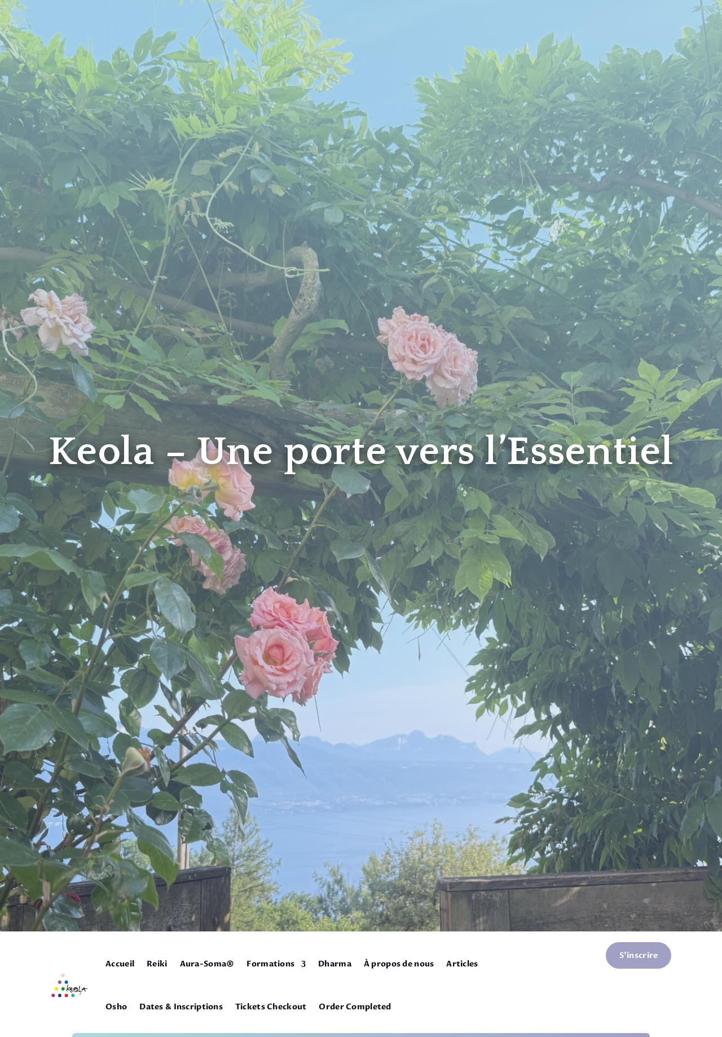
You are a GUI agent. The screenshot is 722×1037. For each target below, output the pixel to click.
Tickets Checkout (270, 1006)
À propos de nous (399, 964)
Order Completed (355, 1006)
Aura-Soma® (207, 964)
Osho (116, 1006)
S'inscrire (638, 955)
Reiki (157, 964)
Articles (462, 964)
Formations (270, 964)
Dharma (334, 964)
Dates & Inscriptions (181, 1006)
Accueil (119, 964)
